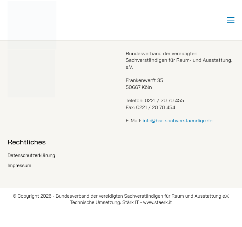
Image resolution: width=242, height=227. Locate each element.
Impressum (19, 165)
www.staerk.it (157, 202)
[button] (230, 20)
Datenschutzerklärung (31, 155)
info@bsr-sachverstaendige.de (177, 120)
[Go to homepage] (32, 25)
